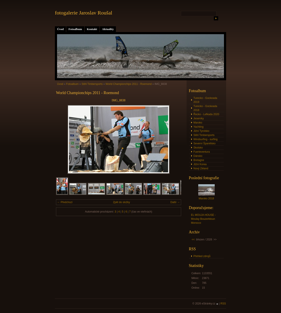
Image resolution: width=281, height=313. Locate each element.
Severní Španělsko (204, 143)
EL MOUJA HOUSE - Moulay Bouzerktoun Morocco (203, 218)
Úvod (60, 29)
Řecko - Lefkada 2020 (206, 114)
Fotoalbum (75, 29)
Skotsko (198, 147)
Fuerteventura (201, 151)
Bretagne (198, 160)
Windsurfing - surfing (205, 139)
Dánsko (197, 155)
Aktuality (108, 29)
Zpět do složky (121, 202)
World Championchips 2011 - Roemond (129, 84)
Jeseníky (198, 118)
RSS (223, 303)
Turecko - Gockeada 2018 (205, 108)
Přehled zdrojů (201, 256)
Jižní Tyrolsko (201, 130)
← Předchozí (64, 202)
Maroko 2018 (206, 198)
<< (193, 239)
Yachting (198, 126)
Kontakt (92, 29)
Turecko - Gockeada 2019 (205, 100)
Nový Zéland (200, 168)
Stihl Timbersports (92, 84)
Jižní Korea (200, 164)
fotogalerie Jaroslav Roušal (83, 13)
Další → (175, 202)
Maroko (197, 122)
